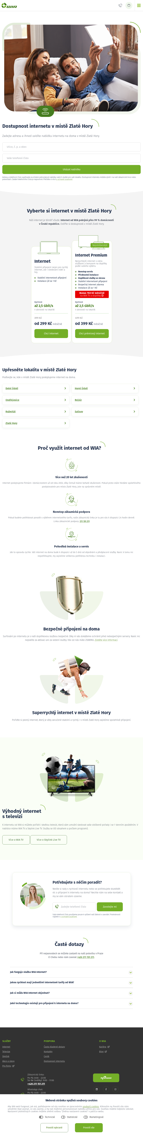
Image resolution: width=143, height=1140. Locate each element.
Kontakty (48, 1052)
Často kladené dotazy (54, 1047)
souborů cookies (91, 1107)
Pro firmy (8, 1066)
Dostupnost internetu (54, 1061)
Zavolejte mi (110, 907)
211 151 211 (85, 521)
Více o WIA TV (16, 840)
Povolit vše (88, 1128)
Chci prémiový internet (92, 333)
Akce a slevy (8, 1061)
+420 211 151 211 (85, 957)
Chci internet (51, 333)
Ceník (46, 1056)
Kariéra (104, 1047)
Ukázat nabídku (71, 169)
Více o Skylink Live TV (49, 840)
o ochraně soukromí (64, 179)
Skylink (5, 1056)
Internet (6, 1047)
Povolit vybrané (54, 1128)
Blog (103, 1052)
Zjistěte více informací (106, 640)
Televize (6, 1052)
